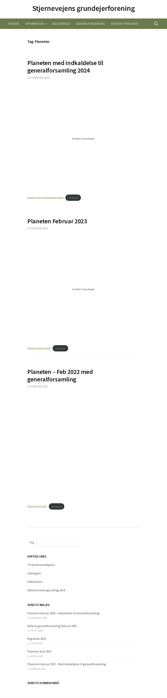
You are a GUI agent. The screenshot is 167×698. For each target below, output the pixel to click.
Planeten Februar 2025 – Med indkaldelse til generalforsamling (66, 664)
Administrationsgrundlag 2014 (46, 590)
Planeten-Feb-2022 (37, 506)
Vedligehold (61, 24)
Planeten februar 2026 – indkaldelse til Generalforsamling (63, 613)
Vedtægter (34, 573)
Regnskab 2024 (36, 639)
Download (73, 197)
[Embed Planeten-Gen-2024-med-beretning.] (83, 138)
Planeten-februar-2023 (39, 348)
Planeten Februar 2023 (57, 221)
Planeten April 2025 (39, 651)
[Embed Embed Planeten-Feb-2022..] (83, 447)
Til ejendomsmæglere (41, 565)
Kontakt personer (124, 24)
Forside (13, 24)
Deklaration (34, 582)
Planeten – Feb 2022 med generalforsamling (60, 375)
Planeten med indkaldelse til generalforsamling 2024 (65, 66)
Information (34, 24)
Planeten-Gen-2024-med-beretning (45, 197)
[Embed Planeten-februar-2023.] (83, 289)
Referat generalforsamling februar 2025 (52, 626)
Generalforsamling (90, 24)
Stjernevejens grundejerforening (83, 8)
